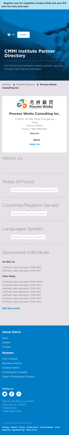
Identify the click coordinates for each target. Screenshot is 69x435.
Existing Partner (10, 367)
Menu (23, 35)
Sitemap (5, 427)
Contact (6, 346)
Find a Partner (10, 358)
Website (34, 133)
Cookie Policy (32, 427)
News (5, 338)
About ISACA (11, 332)
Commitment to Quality (15, 372)
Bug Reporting (18, 430)
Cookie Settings (46, 427)
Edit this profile (11, 308)
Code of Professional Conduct (18, 376)
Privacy (22, 427)
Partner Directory (25, 84)
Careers (6, 342)
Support (14, 427)
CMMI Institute (17, 23)
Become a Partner (12, 363)
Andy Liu (34, 144)
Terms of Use (31, 430)
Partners (6, 84)
